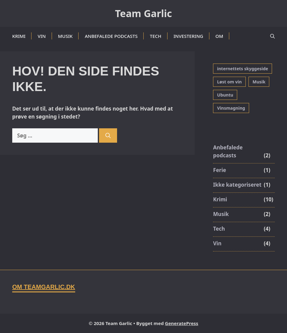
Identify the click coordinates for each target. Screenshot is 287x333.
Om (219, 36)
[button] (272, 36)
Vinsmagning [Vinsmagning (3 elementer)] (231, 108)
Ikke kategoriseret (237, 184)
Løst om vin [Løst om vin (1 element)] (229, 82)
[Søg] (108, 135)
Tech (155, 36)
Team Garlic (143, 13)
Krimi (18, 36)
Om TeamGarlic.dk (43, 287)
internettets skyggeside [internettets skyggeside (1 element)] (242, 68)
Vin (42, 36)
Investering (188, 36)
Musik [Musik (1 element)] (258, 82)
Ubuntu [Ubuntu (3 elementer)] (225, 95)
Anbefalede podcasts (111, 36)
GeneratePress (181, 323)
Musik (65, 36)
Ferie (219, 170)
